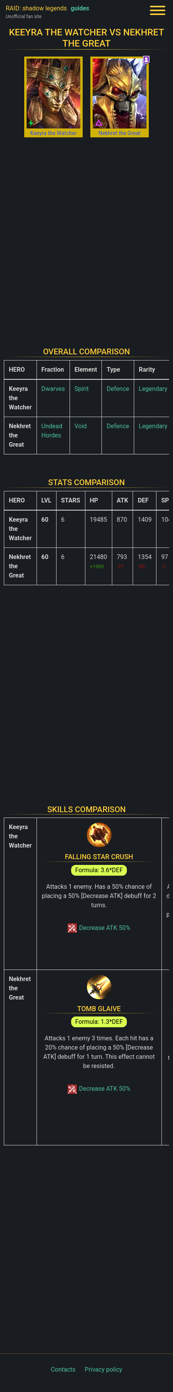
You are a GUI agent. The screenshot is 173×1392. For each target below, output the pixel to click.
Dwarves (53, 388)
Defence (117, 388)
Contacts (63, 1369)
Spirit (82, 388)
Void (81, 426)
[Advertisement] (86, 237)
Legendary (153, 388)
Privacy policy (103, 1369)
